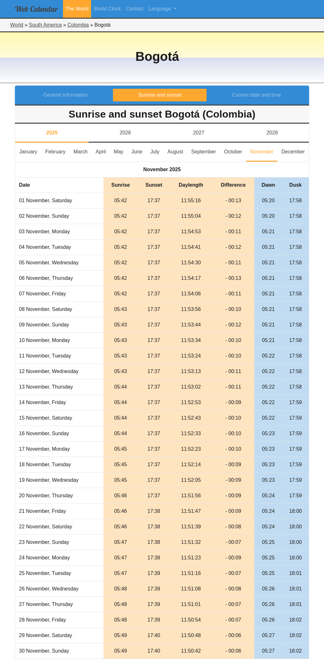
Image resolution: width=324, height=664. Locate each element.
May (121, 151)
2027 (198, 132)
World (16, 25)
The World (77, 8)
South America (45, 25)
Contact (134, 8)
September (205, 151)
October (235, 151)
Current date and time (256, 95)
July (156, 151)
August (177, 151)
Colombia (78, 25)
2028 (272, 132)
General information (65, 95)
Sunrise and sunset (159, 95)
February (57, 151)
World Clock (107, 8)
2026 (125, 132)
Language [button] (160, 8)
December (295, 151)
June (138, 151)
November (263, 151)
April (103, 151)
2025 (52, 132)
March (82, 151)
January (30, 151)
